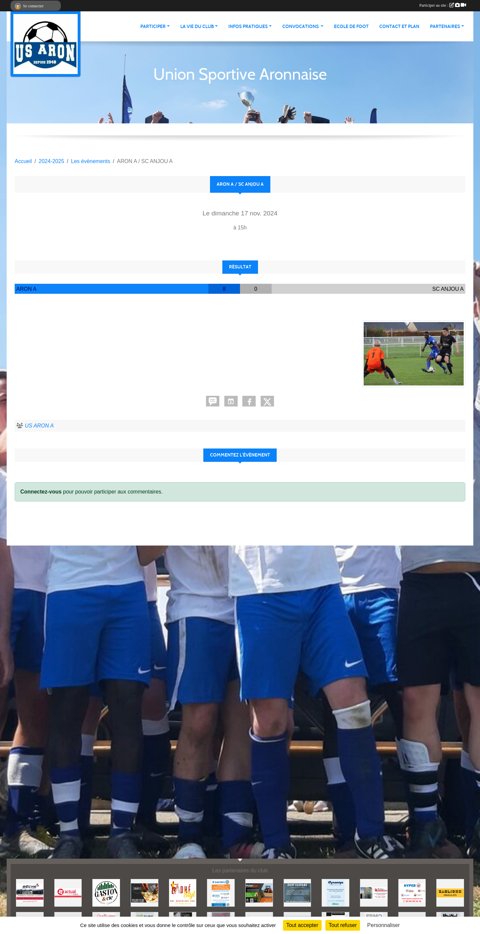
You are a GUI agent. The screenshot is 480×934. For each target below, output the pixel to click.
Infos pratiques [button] (248, 26)
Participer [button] (153, 26)
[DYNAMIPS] (335, 892)
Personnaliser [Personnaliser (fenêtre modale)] (383, 925)
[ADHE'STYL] (183, 892)
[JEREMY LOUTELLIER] (374, 892)
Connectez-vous (41, 492)
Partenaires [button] (445, 26)
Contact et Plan (399, 26)
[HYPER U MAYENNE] (412, 892)
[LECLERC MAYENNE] (221, 892)
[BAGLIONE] (450, 892)
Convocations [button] (301, 26)
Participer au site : (442, 5)
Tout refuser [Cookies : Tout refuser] (343, 925)
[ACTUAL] (68, 892)
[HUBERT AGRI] (259, 892)
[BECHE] (30, 892)
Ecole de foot (351, 26)
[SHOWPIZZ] (144, 892)
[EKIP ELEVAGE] (297, 892)
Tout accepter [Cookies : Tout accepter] (302, 925)
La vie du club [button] (197, 26)
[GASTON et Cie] (106, 892)
